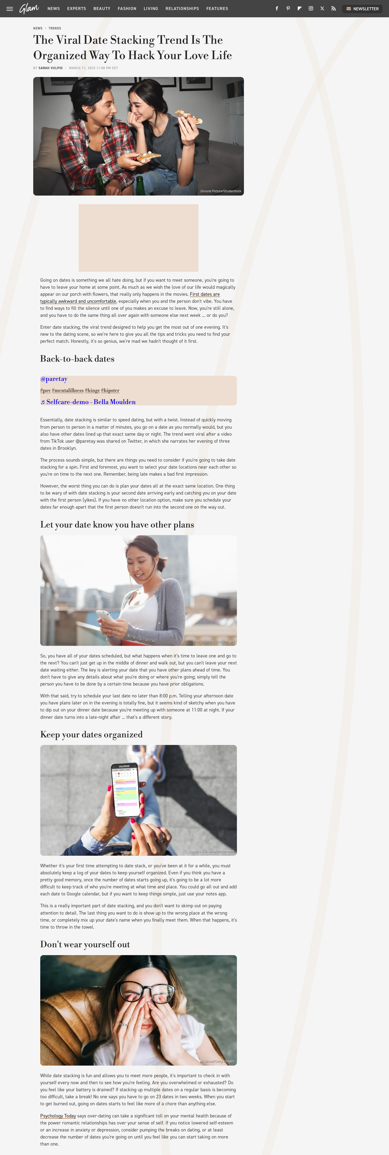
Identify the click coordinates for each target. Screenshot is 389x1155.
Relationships (182, 8)
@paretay (54, 379)
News (54, 8)
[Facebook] (277, 10)
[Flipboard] (300, 10)
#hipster (110, 390)
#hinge (92, 390)
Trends (55, 28)
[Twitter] (322, 10)
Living (151, 8)
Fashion (127, 8)
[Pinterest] (288, 10)
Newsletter (362, 9)
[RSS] (334, 10)
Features (217, 8)
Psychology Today (58, 1116)
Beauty (101, 8)
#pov (45, 390)
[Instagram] (311, 10)
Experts (76, 8)
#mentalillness (68, 390)
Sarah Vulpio (51, 68)
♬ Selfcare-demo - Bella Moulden (88, 402)
